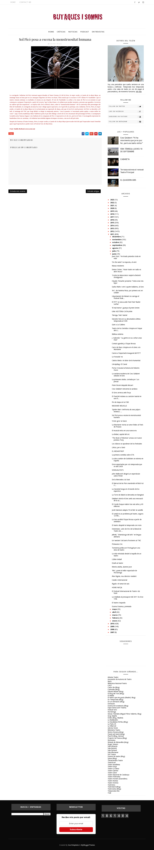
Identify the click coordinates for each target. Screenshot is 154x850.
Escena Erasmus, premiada (121, 606)
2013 (112, 228)
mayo (114, 609)
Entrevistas (98, 32)
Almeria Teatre (113, 677)
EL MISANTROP (118, 451)
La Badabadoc (113, 720)
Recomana (111, 740)
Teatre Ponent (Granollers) (117, 779)
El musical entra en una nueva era (124, 431)
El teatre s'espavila (118, 603)
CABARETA (125, 159)
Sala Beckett (112, 748)
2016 (112, 220)
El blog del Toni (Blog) (116, 694)
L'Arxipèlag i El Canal (119, 364)
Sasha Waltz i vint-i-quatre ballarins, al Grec (128, 287)
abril (114, 612)
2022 (112, 203)
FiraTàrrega (112, 712)
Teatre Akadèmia (114, 765)
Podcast (84, 32)
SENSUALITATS (118, 470)
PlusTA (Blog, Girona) (116, 736)
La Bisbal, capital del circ (121, 434)
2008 (112, 629)
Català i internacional (119, 580)
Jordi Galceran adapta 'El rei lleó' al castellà (127, 510)
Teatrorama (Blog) (114, 789)
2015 (112, 223)
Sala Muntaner (113, 752)
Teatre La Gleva (113, 769)
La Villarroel (112, 726)
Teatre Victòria (113, 783)
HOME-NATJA (117, 587)
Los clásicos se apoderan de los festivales (127, 444)
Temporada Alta (113, 791)
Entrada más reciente (17, 191)
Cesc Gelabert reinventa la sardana (124, 389)
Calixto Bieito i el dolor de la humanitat (126, 360)
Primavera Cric (117, 544)
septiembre (117, 245)
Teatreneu (111, 785)
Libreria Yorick (113, 728)
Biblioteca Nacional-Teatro (117, 683)
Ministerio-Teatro (114, 730)
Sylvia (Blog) (112, 758)
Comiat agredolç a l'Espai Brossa (124, 344)
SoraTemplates (73, 845)
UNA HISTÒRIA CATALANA (122, 311)
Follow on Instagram (126, 122)
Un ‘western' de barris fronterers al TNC (126, 540)
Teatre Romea (113, 781)
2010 (112, 624)
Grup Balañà (112, 716)
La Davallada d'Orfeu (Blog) (118, 722)
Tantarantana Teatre (115, 760)
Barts (110, 681)
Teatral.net (112, 763)
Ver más (139, 92)
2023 (112, 200)
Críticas (61, 32)
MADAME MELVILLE (119, 406)
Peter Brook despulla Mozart (122, 385)
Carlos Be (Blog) (114, 687)
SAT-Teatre (112, 754)
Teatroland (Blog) (114, 787)
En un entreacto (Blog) (116, 702)
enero (115, 621)
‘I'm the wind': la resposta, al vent (124, 262)
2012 (112, 231)
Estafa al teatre (117, 563)
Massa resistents (118, 266)
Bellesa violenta (117, 334)
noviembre (117, 240)
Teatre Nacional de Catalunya (118, 775)
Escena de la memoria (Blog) (118, 706)
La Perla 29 (112, 724)
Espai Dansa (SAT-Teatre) (117, 708)
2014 (112, 226)
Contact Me (25, 2)
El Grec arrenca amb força (121, 393)
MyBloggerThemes (88, 845)
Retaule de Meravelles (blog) (118, 742)
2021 (112, 205)
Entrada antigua (93, 191)
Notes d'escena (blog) (116, 732)
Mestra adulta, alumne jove (122, 567)
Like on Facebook (126, 111)
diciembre (116, 237)
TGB (109, 793)
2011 (112, 234)
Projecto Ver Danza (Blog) (117, 738)
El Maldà (111, 696)
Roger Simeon (113, 744)
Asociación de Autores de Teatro (120, 679)
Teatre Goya (112, 766)
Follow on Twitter (126, 106)
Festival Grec (112, 710)
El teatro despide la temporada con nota (126, 525)
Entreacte (111, 704)
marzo (115, 615)
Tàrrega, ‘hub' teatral (119, 315)
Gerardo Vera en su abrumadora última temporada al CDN (126, 320)
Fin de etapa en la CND (120, 402)
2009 (112, 626)
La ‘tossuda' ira (117, 357)
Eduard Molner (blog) (115, 691)
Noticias (72, 32)
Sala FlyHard (112, 750)
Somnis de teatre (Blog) (116, 756)
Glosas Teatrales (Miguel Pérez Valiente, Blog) (124, 714)
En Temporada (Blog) (115, 700)
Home (13, 2)
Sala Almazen (112, 746)
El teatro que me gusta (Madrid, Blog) (121, 698)
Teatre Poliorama (114, 777)
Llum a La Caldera (118, 325)
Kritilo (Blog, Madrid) (115, 718)
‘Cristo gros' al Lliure (119, 421)
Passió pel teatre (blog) (116, 734)
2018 (112, 214)
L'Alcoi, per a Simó (118, 447)
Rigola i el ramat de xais (120, 584)
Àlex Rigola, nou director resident (124, 576)
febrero (115, 618)
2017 (112, 217)
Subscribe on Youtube (126, 117)
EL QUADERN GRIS (128, 180)
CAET (110, 685)
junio (114, 254)
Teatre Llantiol (113, 771)
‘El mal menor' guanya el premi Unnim (125, 308)
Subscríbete (76, 829)
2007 (112, 632)
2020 (112, 208)
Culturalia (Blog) (114, 689)
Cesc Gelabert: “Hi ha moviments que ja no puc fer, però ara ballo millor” (131, 140)
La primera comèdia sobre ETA (123, 455)
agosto (115, 248)
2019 (112, 211)
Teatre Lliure (112, 773)
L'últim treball (117, 559)
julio (114, 251)
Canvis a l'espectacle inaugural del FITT (126, 353)
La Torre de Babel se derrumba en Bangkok (128, 495)
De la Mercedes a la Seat (121, 480)
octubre (115, 242)
